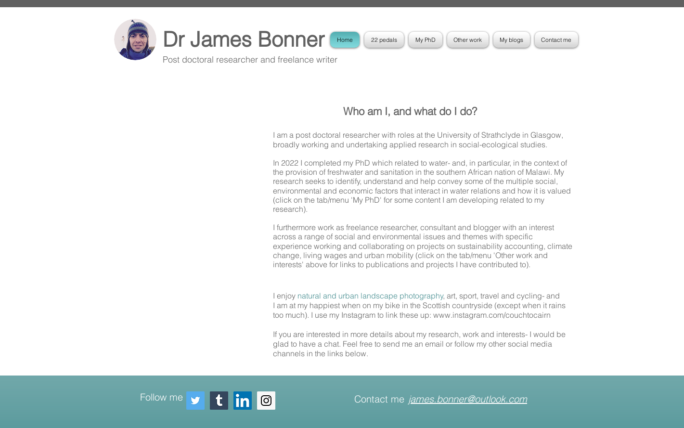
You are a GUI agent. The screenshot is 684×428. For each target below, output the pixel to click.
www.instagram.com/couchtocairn (494, 315)
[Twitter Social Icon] (195, 400)
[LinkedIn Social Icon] (242, 400)
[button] (425, 40)
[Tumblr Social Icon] (219, 400)
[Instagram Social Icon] (266, 400)
